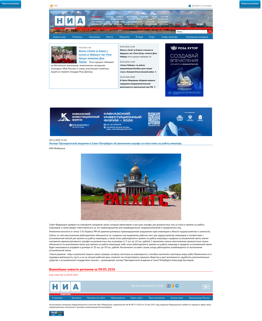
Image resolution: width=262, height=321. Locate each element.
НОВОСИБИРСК (117, 19)
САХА (140, 24)
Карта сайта (136, 297)
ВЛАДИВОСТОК (118, 22)
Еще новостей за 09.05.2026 (63, 274)
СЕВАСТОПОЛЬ (150, 24)
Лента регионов (157, 297)
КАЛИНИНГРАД (97, 19)
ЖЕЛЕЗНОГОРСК (135, 22)
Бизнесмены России (199, 297)
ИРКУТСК (108, 24)
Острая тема (177, 297)
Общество (124, 36)
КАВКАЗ (119, 17)
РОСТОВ (164, 17)
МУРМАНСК (96, 24)
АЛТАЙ (131, 19)
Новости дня (59, 36)
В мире (139, 36)
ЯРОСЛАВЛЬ (131, 17)
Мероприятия (118, 297)
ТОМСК (149, 19)
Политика (77, 36)
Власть (109, 36)
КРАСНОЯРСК (97, 22)
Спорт (152, 36)
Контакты (76, 297)
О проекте (57, 297)
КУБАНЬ (109, 17)
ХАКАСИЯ (149, 22)
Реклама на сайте (96, 297)
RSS (54, 6)
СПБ (108, 22)
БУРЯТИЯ (118, 24)
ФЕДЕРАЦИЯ (96, 17)
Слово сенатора (169, 36)
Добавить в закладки (200, 6)
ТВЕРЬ (154, 17)
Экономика (94, 36)
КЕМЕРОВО (163, 19)
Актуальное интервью (197, 36)
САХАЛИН (164, 24)
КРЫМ (140, 19)
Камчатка (163, 22)
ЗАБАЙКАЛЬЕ (130, 24)
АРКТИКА (145, 17)
